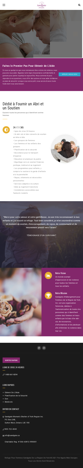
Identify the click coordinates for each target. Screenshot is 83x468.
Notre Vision (60, 273)
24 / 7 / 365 (18, 127)
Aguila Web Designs (69, 458)
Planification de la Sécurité (16, 396)
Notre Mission (61, 293)
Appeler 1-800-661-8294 (69, 74)
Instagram (44, 348)
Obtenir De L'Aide (12, 393)
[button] (78, 228)
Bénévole (9, 402)
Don (6, 399)
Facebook (39, 348)
